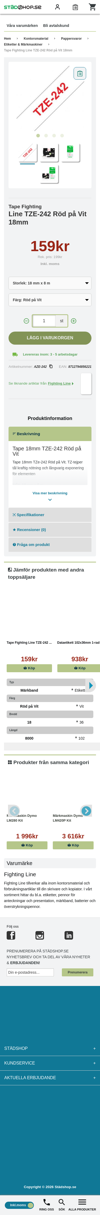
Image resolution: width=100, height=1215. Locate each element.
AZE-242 (43, 367)
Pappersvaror (71, 38)
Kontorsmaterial (36, 38)
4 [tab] (62, 135)
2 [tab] (46, 135)
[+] (73, 321)
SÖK (62, 1204)
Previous (14, 811)
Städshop (50, 1048)
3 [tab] (54, 135)
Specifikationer (28, 515)
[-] (26, 321)
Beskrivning (26, 433)
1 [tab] (38, 135)
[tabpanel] (50, 97)
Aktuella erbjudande (50, 1078)
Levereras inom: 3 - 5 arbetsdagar (50, 354)
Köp (29, 668)
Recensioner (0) (29, 530)
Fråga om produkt (31, 545)
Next (86, 811)
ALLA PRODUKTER (82, 1204)
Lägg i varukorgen (50, 338)
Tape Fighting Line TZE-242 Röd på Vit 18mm (38, 50)
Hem (7, 38)
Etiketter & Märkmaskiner (23, 44)
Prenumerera (77, 972)
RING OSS (46, 1204)
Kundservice (50, 1063)
